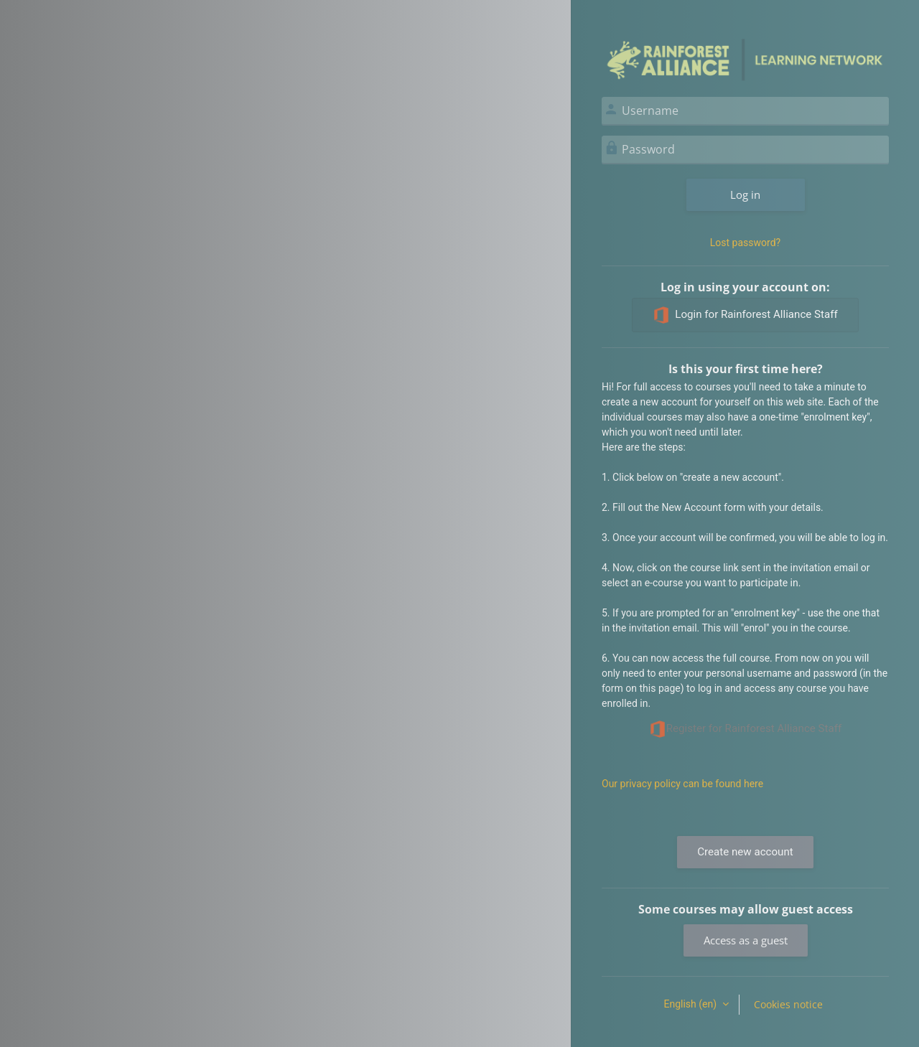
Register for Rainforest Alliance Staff (745, 729)
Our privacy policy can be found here (682, 783)
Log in (745, 194)
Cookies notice (788, 1004)
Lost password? (745, 242)
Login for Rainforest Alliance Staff (745, 315)
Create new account (745, 851)
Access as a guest (746, 940)
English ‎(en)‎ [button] (691, 1004)
